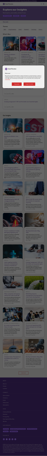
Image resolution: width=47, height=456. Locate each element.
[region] (23, 76)
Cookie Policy (7, 79)
